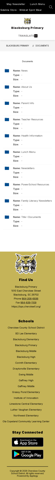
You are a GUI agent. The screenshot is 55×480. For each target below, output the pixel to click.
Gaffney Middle (26, 386)
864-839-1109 (28, 302)
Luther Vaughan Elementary (26, 409)
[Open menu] (28, 36)
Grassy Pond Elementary (26, 392)
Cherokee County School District (26, 327)
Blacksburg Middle (26, 351)
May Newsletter (16, 4)
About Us (26, 86)
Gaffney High (26, 380)
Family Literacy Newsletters (36, 200)
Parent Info (27, 103)
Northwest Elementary (26, 415)
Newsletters (27, 168)
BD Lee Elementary (26, 333)
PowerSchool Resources (35, 184)
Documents (42, 45)
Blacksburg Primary (17, 45)
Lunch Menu (37, 4)
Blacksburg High (26, 356)
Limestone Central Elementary (26, 403)
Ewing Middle (26, 374)
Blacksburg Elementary (26, 339)
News (24, 70)
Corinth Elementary (26, 362)
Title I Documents (31, 217)
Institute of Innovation (26, 397)
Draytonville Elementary (26, 368)
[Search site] (51, 7)
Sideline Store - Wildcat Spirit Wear (21, 9)
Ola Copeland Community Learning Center (26, 421)
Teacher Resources (32, 119)
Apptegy (34, 476)
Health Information (31, 135)
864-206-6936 (30, 298)
